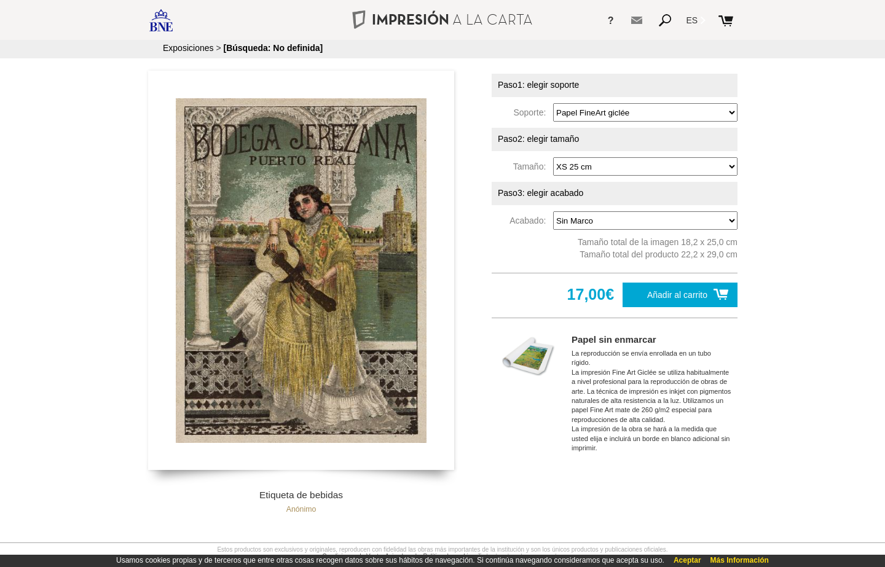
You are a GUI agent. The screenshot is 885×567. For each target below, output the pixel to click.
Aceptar (687, 560)
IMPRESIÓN (442, 19)
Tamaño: (532, 166)
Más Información (739, 560)
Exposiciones (188, 48)
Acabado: (530, 220)
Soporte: (532, 112)
